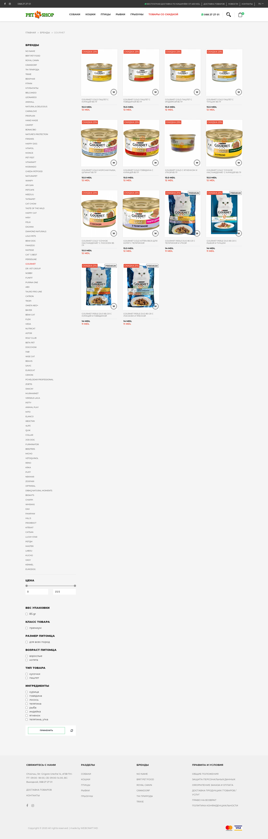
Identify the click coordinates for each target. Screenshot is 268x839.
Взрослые (35, 656)
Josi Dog (30, 440)
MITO (27, 412)
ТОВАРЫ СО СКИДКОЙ (163, 14)
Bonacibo (30, 129)
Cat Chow (30, 204)
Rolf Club (30, 338)
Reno (28, 463)
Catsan (29, 532)
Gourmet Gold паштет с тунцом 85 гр (220, 100)
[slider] (26, 586)
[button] (228, 14)
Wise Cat (30, 356)
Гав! (27, 352)
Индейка (35, 711)
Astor (28, 333)
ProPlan (30, 116)
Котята (33, 660)
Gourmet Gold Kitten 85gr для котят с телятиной (140, 242)
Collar (29, 435)
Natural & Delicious (36, 106)
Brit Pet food (32, 56)
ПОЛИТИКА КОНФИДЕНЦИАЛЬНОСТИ (215, 805)
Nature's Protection (36, 134)
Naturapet (31, 176)
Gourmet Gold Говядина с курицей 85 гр (138, 171)
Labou (29, 551)
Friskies (29, 139)
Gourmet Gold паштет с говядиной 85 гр (136, 100)
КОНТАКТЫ (247, 4)
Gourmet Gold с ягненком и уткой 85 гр (181, 171)
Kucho (29, 555)
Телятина (35, 703)
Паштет (34, 678)
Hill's (28, 518)
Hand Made (31, 120)
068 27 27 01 (210, 14)
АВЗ (27, 287)
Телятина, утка (38, 719)
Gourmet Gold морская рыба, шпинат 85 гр (99, 171)
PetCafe (29, 190)
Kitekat (29, 527)
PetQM (28, 541)
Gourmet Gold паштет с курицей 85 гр (95, 100)
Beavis (28, 361)
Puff (28, 472)
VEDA (28, 324)
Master (29, 546)
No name (30, 51)
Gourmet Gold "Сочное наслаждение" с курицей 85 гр (224, 171)
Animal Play (32, 407)
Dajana (29, 227)
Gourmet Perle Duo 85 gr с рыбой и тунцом (222, 242)
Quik (27, 430)
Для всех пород (39, 642)
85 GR (32, 614)
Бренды (46, 32)
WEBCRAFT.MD (89, 828)
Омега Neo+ (31, 305)
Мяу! (27, 217)
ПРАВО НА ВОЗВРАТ (204, 800)
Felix (28, 222)
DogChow (31, 347)
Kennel (29, 564)
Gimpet (29, 125)
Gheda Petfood (34, 171)
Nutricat (30, 328)
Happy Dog (31, 143)
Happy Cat (31, 213)
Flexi (28, 319)
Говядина (35, 695)
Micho (28, 453)
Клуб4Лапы (31, 88)
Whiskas (30, 504)
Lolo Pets (30, 236)
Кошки (90, 14)
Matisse (29, 250)
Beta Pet (30, 342)
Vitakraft (30, 162)
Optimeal (30, 486)
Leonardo (31, 97)
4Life (28, 426)
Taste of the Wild (34, 208)
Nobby (28, 273)
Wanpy (29, 180)
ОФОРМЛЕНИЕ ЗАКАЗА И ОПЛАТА (212, 785)
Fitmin (28, 83)
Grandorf (31, 65)
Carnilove (31, 111)
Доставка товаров (214, 4)
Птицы (106, 14)
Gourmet (30, 264)
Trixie (28, 74)
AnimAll (29, 102)
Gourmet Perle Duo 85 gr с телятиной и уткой (180, 242)
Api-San (29, 185)
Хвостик (30, 421)
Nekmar (29, 477)
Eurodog (30, 569)
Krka (28, 467)
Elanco (29, 416)
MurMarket (31, 393)
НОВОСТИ (233, 4)
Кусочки (34, 674)
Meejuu (29, 194)
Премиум (35, 628)
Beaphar (30, 79)
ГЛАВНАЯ (31, 32)
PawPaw (30, 513)
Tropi (28, 301)
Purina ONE (31, 282)
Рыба (32, 707)
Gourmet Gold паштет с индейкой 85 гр (178, 100)
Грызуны (136, 14)
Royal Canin (32, 60)
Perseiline (31, 259)
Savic (28, 366)
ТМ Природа (32, 69)
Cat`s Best (31, 254)
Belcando (30, 93)
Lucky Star (31, 537)
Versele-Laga (32, 398)
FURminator (32, 444)
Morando (30, 167)
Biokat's (29, 495)
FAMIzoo (30, 245)
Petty (28, 402)
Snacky (29, 389)
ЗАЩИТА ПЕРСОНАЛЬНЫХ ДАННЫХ (213, 779)
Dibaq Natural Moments (38, 490)
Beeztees (30, 449)
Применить (46, 730)
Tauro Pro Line (33, 291)
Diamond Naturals (35, 231)
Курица (34, 692)
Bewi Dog (30, 241)
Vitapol (29, 148)
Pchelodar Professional (39, 379)
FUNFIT (28, 278)
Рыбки (120, 14)
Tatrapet (30, 199)
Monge (29, 153)
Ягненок (34, 715)
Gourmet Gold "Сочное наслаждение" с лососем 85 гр (98, 243)
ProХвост (30, 523)
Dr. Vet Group (33, 268)
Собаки (74, 14)
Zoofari (29, 481)
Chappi (29, 500)
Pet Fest (29, 157)
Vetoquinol (31, 458)
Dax (27, 509)
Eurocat (30, 370)
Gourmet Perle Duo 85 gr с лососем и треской (138, 315)
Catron (29, 296)
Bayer (28, 310)
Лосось (33, 699)
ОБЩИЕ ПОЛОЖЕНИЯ (205, 773)
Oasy (28, 560)
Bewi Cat (30, 315)
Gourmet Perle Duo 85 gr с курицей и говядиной (97, 315)
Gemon (29, 375)
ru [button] (260, 4)
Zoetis (28, 384)
